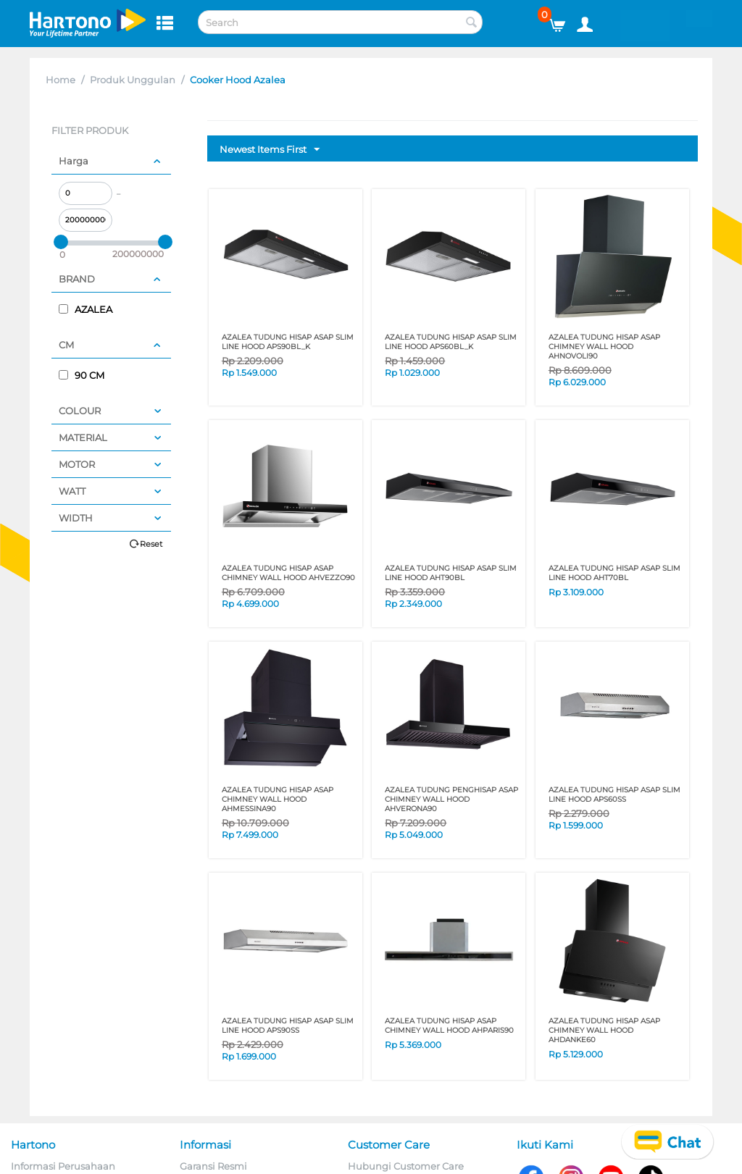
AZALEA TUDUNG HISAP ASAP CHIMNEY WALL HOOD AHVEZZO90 (288, 572)
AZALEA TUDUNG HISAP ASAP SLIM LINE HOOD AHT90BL (451, 572)
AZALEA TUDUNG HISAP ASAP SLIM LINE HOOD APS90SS (288, 1025)
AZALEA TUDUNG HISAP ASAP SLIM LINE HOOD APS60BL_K (451, 341)
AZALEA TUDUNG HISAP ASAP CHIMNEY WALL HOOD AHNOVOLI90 (604, 346)
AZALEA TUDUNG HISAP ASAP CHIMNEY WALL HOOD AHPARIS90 (449, 1025)
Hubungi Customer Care (406, 1166)
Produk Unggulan (132, 79)
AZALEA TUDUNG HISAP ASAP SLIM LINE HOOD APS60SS (614, 794)
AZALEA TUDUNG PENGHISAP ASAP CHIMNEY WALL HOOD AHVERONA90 (451, 799)
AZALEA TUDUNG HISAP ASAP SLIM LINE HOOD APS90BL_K (288, 341)
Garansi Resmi (213, 1166)
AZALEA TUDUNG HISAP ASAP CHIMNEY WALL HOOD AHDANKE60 (604, 1030)
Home (60, 79)
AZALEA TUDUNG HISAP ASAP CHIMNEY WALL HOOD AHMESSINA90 (277, 799)
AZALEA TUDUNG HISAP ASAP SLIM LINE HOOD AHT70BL (614, 572)
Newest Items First (270, 150)
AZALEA (85, 309)
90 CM (81, 375)
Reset (151, 544)
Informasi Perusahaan (63, 1166)
